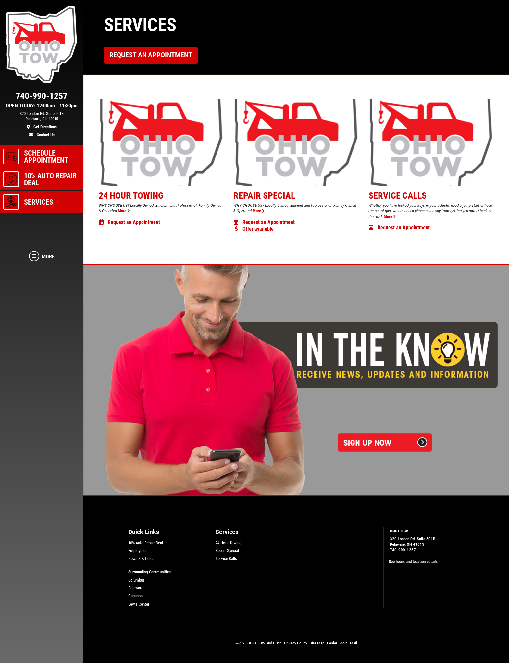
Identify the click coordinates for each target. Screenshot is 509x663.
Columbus (136, 580)
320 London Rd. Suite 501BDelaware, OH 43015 (412, 541)
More (124, 210)
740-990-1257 (403, 549)
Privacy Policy (295, 643)
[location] (41, 120)
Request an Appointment (150, 55)
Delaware (135, 587)
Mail (353, 643)
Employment (138, 550)
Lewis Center (138, 604)
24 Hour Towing (131, 195)
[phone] (41, 97)
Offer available (253, 229)
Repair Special (264, 195)
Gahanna (135, 596)
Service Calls (397, 195)
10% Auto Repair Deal (145, 542)
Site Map (317, 643)
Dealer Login (337, 643)
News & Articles (141, 558)
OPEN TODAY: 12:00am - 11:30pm (42, 105)
